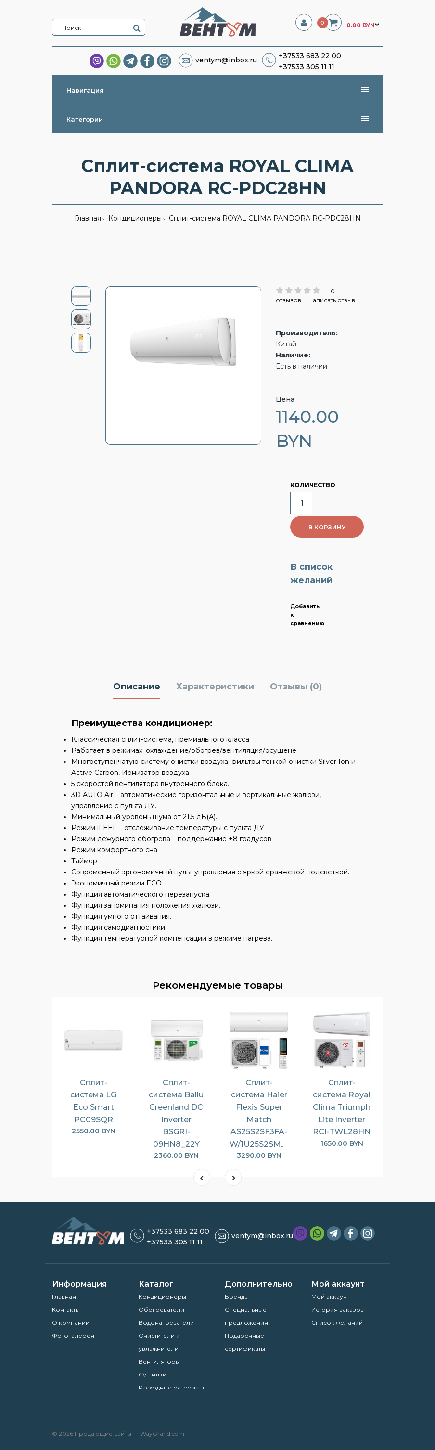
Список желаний (337, 1322)
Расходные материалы (173, 1387)
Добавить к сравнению (306, 615)
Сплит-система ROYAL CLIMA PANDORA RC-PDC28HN (264, 218)
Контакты (66, 1309)
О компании (71, 1322)
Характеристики (215, 686)
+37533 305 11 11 (306, 66)
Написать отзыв (331, 300)
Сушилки (152, 1374)
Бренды (237, 1296)
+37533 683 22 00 (310, 55)
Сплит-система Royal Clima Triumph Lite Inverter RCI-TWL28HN (342, 1107)
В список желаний (311, 574)
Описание (136, 686)
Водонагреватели (166, 1322)
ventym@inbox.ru (226, 60)
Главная (88, 218)
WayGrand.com (162, 1433)
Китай (286, 344)
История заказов (337, 1309)
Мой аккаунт (330, 1296)
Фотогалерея (73, 1335)
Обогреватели (161, 1309)
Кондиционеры (134, 218)
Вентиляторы (159, 1361)
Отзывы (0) (296, 686)
